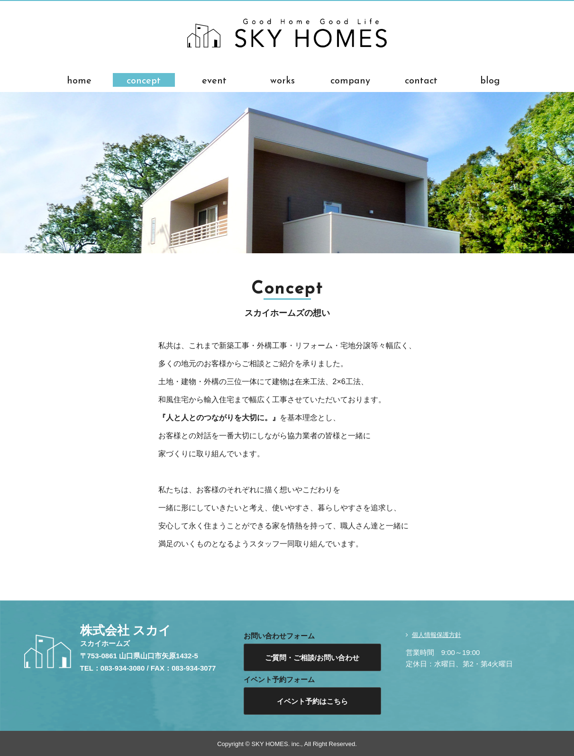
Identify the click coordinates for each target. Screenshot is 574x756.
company (350, 80)
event (214, 80)
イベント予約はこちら (312, 701)
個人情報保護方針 (436, 634)
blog (490, 80)
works (282, 80)
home (79, 80)
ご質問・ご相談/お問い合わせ (312, 658)
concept (144, 80)
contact (421, 80)
